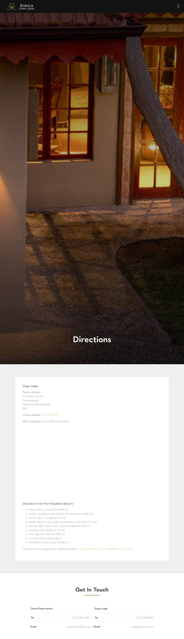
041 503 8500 (50, 415)
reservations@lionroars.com (92, 548)
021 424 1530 (125, 548)
